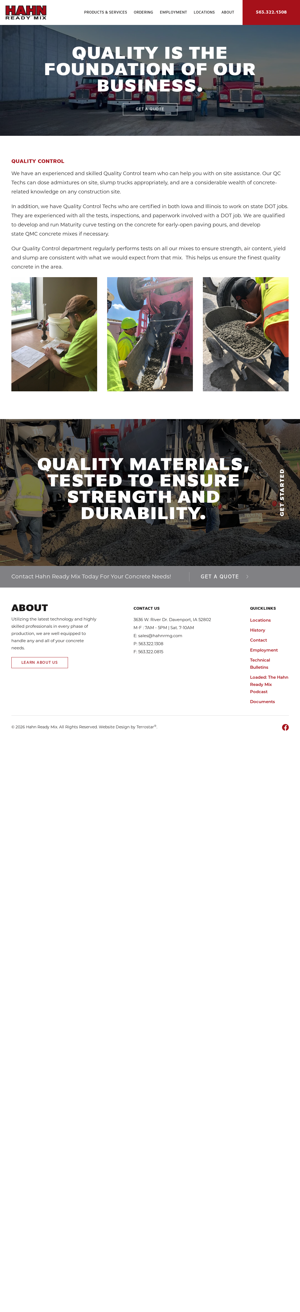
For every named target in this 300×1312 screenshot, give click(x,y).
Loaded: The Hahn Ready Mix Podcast (269, 684)
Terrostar (145, 726)
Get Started (282, 492)
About (227, 12)
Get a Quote (224, 577)
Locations (204, 12)
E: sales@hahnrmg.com (157, 635)
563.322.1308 (271, 12)
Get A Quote (150, 109)
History (257, 630)
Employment (173, 12)
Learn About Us (39, 662)
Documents (262, 701)
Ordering (143, 12)
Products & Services (105, 12)
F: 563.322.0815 (148, 651)
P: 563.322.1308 (148, 643)
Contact (258, 640)
